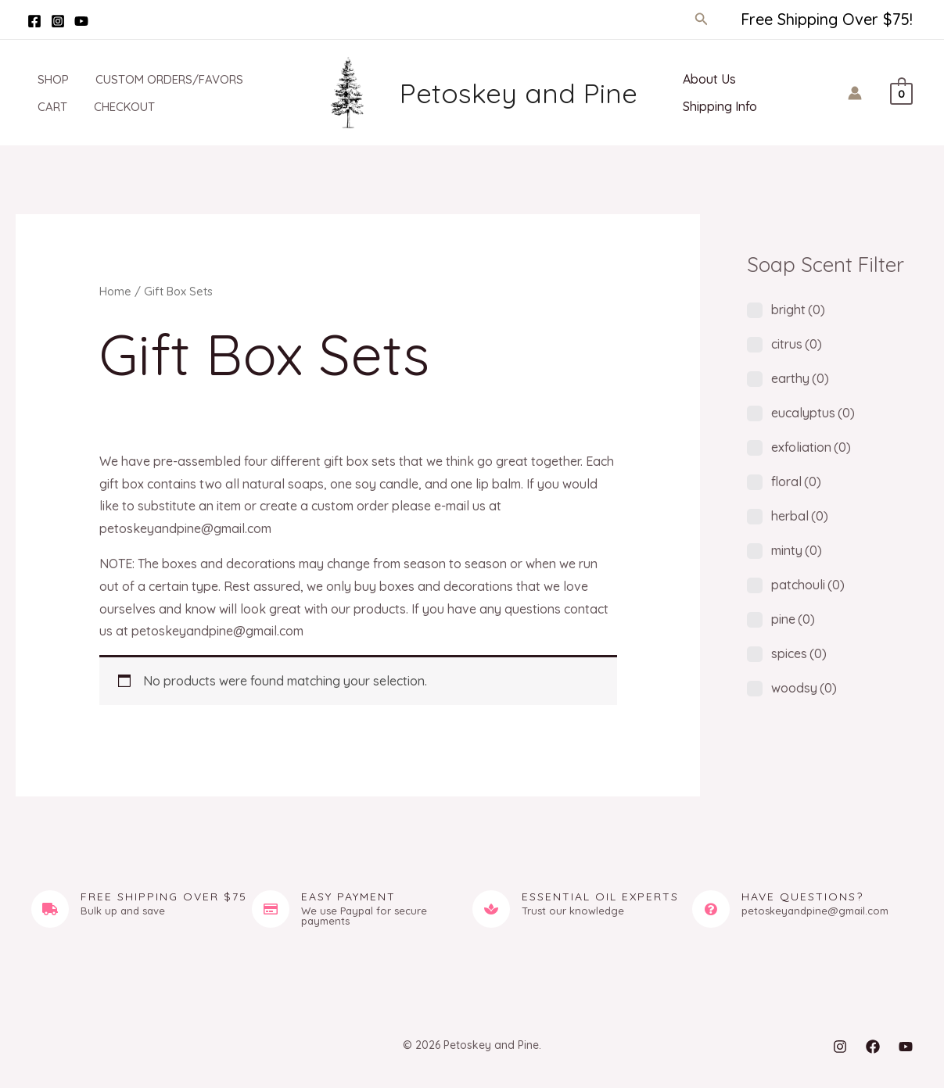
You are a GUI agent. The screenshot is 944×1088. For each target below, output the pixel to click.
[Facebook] (34, 21)
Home (115, 291)
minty (796, 550)
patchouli (808, 584)
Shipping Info (718, 106)
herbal (799, 516)
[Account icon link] (855, 93)
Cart (46, 106)
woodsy (804, 688)
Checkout (114, 106)
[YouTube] (81, 21)
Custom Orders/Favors (160, 79)
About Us (707, 79)
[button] (702, 19)
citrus (796, 344)
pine (793, 619)
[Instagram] (58, 21)
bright (798, 309)
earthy (800, 378)
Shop (47, 79)
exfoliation (811, 447)
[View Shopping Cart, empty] (901, 92)
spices (799, 653)
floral (796, 481)
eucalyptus (813, 413)
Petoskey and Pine (518, 93)
